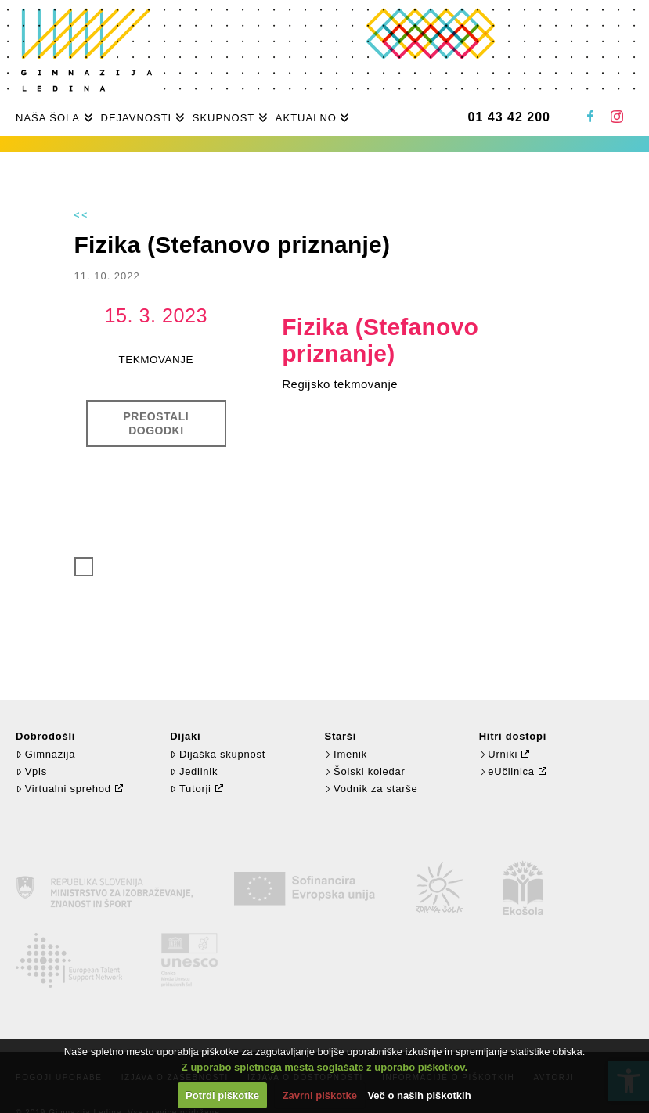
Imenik (345, 754)
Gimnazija (45, 754)
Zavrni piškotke (320, 1095)
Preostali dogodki (156, 423)
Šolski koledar (364, 771)
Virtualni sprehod (63, 788)
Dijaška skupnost (217, 754)
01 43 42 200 (509, 117)
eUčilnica (507, 771)
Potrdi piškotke (222, 1095)
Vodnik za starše (370, 788)
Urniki (498, 754)
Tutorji (190, 788)
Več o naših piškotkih (419, 1095)
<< (82, 215)
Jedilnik (194, 771)
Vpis (31, 771)
